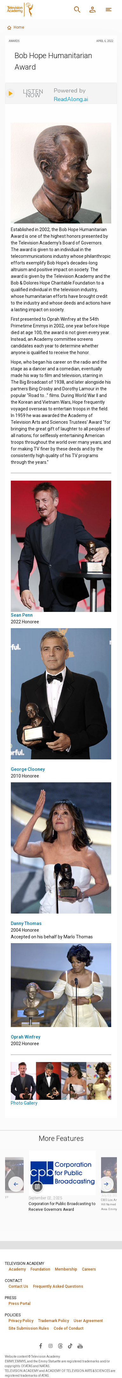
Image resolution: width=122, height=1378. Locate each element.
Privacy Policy (21, 1321)
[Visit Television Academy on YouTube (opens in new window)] (80, 1345)
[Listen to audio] (28, 93)
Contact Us (18, 1286)
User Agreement (88, 1321)
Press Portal (19, 1303)
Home (15, 27)
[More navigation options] (108, 9)
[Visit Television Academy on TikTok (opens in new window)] (70, 1345)
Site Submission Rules (29, 1328)
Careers (89, 1269)
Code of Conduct (69, 1328)
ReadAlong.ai (71, 99)
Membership (66, 1269)
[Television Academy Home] (36, 9)
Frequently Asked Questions (58, 1286)
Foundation (40, 1269)
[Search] (77, 9)
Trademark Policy (53, 1321)
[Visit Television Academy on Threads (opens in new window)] (60, 1345)
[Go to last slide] (16, 1184)
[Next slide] (106, 1184)
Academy (17, 1269)
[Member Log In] (92, 9)
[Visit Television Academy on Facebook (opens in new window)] (41, 1345)
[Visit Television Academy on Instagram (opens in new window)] (50, 1345)
